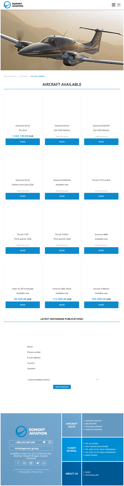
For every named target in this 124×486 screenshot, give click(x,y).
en (119, 5)
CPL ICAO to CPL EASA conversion (100, 452)
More (22, 142)
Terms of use (37, 472)
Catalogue (24, 76)
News (87, 472)
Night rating (91, 455)
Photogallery (92, 475)
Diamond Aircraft (93, 421)
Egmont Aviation (10, 76)
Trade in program (93, 429)
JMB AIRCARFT (91, 424)
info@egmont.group (24, 448)
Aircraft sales (72, 425)
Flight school (72, 449)
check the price (62, 136)
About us (72, 473)
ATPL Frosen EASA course (96, 446)
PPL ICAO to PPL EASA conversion (100, 449)
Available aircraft (93, 426)
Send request (62, 387)
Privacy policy (25, 472)
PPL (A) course (91, 443)
